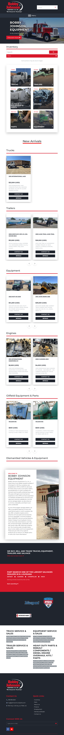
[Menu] (29, 15)
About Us (37, 704)
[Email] (32, 723)
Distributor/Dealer (39, 711)
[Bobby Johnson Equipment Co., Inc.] (14, 684)
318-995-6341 (12, 700)
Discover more (14, 37)
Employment (38, 709)
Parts (35, 702)
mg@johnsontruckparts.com (17, 702)
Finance (36, 707)
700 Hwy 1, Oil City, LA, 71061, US (17, 705)
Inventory (37, 700)
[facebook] (8, 729)
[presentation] (29, 263)
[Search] (46, 7)
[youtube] (11, 729)
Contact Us (18, 194)
